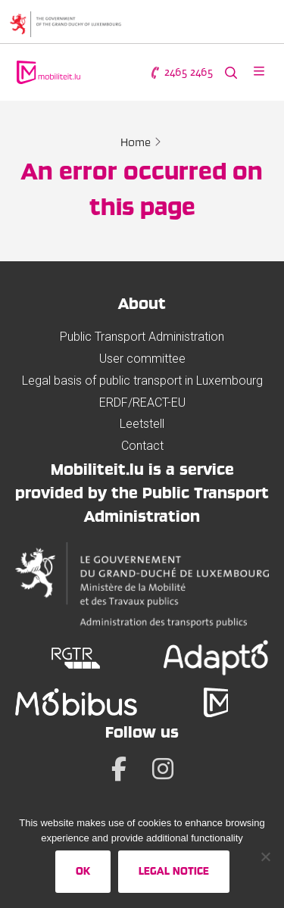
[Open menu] (259, 72)
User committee (142, 358)
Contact (142, 445)
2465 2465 (181, 72)
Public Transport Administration (142, 336)
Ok (83, 871)
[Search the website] (231, 72)
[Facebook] (119, 768)
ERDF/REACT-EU (142, 402)
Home (135, 142)
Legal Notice (174, 871)
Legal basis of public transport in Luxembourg (142, 380)
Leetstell (142, 424)
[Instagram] (163, 768)
